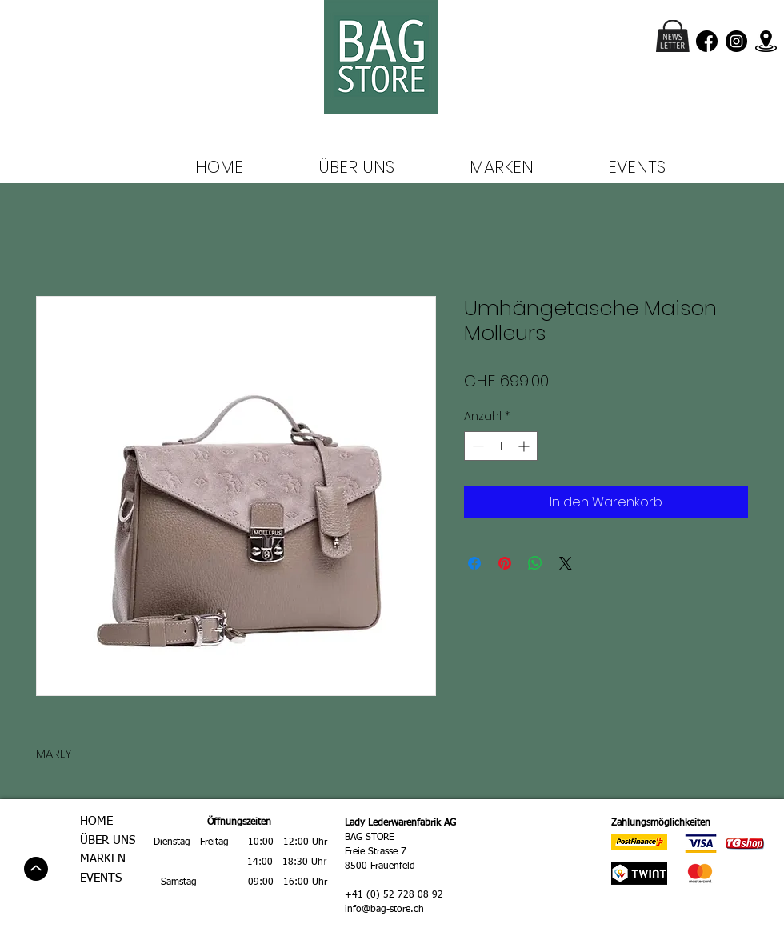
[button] (673, 36)
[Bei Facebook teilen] (474, 563)
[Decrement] (476, 446)
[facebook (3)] (707, 41)
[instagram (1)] (736, 41)
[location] (766, 41)
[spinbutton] (500, 446)
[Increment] (525, 446)
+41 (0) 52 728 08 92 (394, 895)
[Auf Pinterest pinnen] (504, 563)
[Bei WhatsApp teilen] (535, 563)
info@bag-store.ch (384, 909)
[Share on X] (565, 563)
